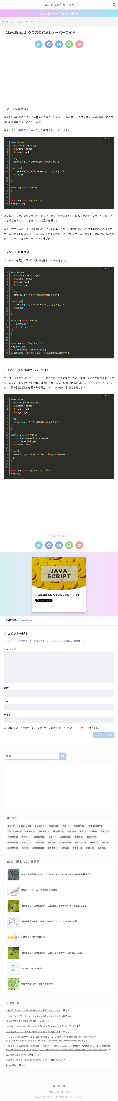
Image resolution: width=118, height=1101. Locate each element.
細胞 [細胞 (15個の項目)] (94, 843)
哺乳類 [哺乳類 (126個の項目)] (58, 832)
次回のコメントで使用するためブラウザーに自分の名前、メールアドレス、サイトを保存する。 (54, 728)
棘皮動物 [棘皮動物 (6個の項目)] (39, 837)
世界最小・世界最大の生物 (18, 1026)
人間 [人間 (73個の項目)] (66, 826)
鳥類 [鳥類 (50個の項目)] (102, 848)
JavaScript (26, 620)
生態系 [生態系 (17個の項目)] (26, 843)
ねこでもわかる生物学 (59, 4)
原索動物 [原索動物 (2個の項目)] (44, 832)
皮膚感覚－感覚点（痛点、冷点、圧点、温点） (27, 1060)
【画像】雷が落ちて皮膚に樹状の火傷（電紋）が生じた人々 (33, 1010)
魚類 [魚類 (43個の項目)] (90, 848)
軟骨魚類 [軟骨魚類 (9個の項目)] (53, 848)
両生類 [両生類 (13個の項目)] (54, 826)
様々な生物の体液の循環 (17, 1021)
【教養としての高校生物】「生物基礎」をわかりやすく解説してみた (36, 1046)
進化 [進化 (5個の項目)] (65, 848)
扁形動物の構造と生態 (16, 1055)
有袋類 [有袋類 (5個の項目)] (26, 837)
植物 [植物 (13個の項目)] (52, 837)
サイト (7, 715)
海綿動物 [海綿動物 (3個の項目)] (65, 837)
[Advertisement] (59, 76)
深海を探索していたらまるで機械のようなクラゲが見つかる (33, 1032)
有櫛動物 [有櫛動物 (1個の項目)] (13, 837)
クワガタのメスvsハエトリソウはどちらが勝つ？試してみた (33, 1016)
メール (7, 702)
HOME (59, 1087)
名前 (6, 688)
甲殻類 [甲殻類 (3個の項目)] (39, 843)
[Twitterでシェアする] (38, 44)
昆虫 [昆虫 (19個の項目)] (105, 832)
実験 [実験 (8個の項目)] (83, 832)
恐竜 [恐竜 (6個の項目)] (93, 832)
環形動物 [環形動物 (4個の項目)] (13, 843)
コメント (10, 650)
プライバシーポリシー (59, 1092)
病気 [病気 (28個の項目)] (52, 843)
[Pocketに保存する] (80, 44)
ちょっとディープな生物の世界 (59, 13)
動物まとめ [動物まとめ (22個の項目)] (14, 832)
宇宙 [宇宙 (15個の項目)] (72, 832)
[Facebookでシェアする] (48, 44)
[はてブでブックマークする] (59, 44)
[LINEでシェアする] (69, 44)
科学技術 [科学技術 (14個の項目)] (65, 843)
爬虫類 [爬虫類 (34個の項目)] (92, 837)
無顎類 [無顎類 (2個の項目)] (79, 837)
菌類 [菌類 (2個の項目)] (25, 848)
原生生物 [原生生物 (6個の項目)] (30, 832)
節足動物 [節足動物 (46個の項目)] (80, 843)
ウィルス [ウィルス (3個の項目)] (40, 826)
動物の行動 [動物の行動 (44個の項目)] (95, 826)
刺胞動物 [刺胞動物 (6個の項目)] (79, 826)
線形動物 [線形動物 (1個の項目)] (13, 848)
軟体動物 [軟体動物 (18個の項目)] (38, 848)
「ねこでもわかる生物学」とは (20, 1037)
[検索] (62, 756)
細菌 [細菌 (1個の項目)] (105, 843)
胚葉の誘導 (11, 1066)
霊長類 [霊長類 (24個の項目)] (77, 848)
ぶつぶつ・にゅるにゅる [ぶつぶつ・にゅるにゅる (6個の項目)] (19, 826)
